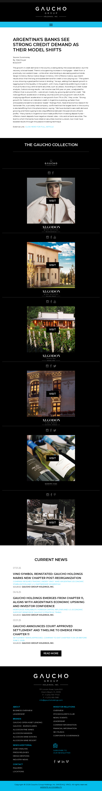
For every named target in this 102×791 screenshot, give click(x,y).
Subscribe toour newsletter (61, 751)
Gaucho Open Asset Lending (27, 722)
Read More (51, 653)
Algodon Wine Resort (24, 740)
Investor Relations (64, 707)
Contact (18, 764)
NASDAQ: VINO (63, 784)
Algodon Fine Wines (23, 729)
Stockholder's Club (64, 714)
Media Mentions (21, 756)
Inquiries (17, 768)
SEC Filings (58, 732)
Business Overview (22, 710)
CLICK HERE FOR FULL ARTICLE (39, 127)
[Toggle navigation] (51, 24)
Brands (17, 719)
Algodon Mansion (22, 733)
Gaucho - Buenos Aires (25, 726)
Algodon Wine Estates (25, 737)
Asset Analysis (20, 749)
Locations (18, 771)
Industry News (20, 759)
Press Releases (21, 752)
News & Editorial (22, 745)
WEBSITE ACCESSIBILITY (51, 787)
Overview (58, 710)
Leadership (19, 714)
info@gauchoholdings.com (51, 700)
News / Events (60, 717)
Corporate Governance (66, 735)
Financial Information (65, 728)
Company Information (64, 725)
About (16, 707)
